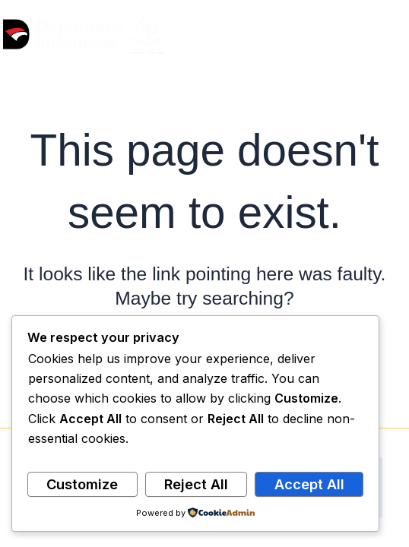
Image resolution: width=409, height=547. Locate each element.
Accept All (309, 484)
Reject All (196, 484)
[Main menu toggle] (392, 34)
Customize (82, 484)
